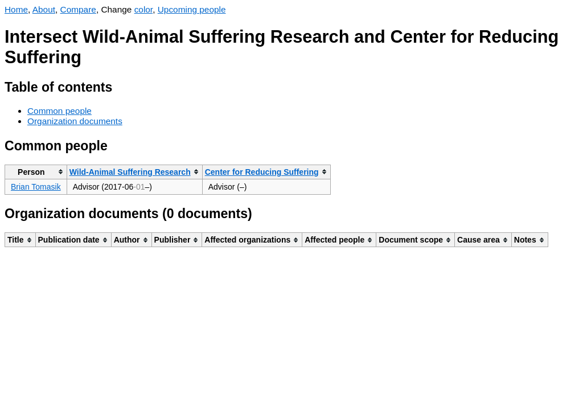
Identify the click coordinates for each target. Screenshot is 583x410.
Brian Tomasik (36, 186)
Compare (78, 9)
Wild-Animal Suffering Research (130, 172)
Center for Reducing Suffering (262, 172)
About (43, 9)
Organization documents (74, 121)
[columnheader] (36, 172)
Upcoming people (192, 9)
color (143, 9)
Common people (59, 111)
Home (16, 9)
